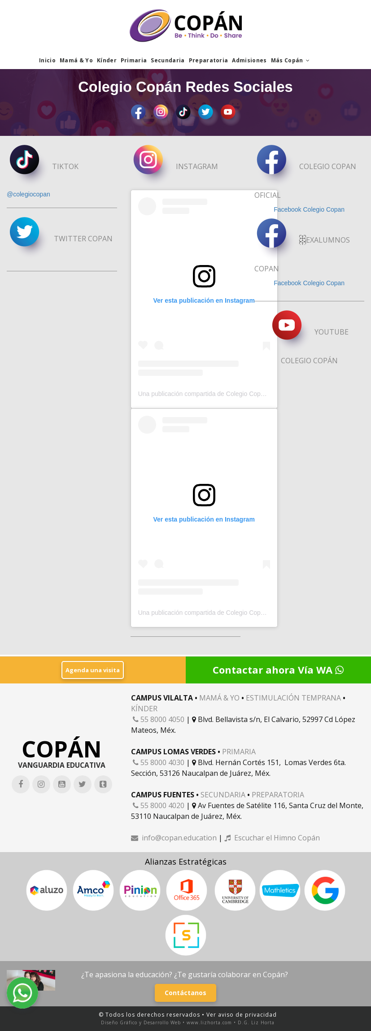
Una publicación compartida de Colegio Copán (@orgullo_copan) (228, 394)
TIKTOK (43, 167)
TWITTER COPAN (60, 239)
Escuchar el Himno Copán (272, 837)
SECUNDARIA (223, 794)
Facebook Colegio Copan (309, 209)
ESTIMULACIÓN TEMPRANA (293, 697)
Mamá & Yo (76, 60)
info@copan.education (174, 837)
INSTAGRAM (174, 167)
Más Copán (290, 60)
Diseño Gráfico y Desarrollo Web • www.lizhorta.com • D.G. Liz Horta (188, 1022)
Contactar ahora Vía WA (278, 669)
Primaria (134, 60)
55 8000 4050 (158, 719)
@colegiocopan (28, 194)
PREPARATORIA (278, 794)
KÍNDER (144, 708)
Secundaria (167, 60)
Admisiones (249, 60)
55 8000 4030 (158, 762)
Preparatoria (208, 60)
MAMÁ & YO (219, 697)
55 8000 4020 (158, 805)
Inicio (47, 60)
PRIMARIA (239, 751)
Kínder (107, 60)
